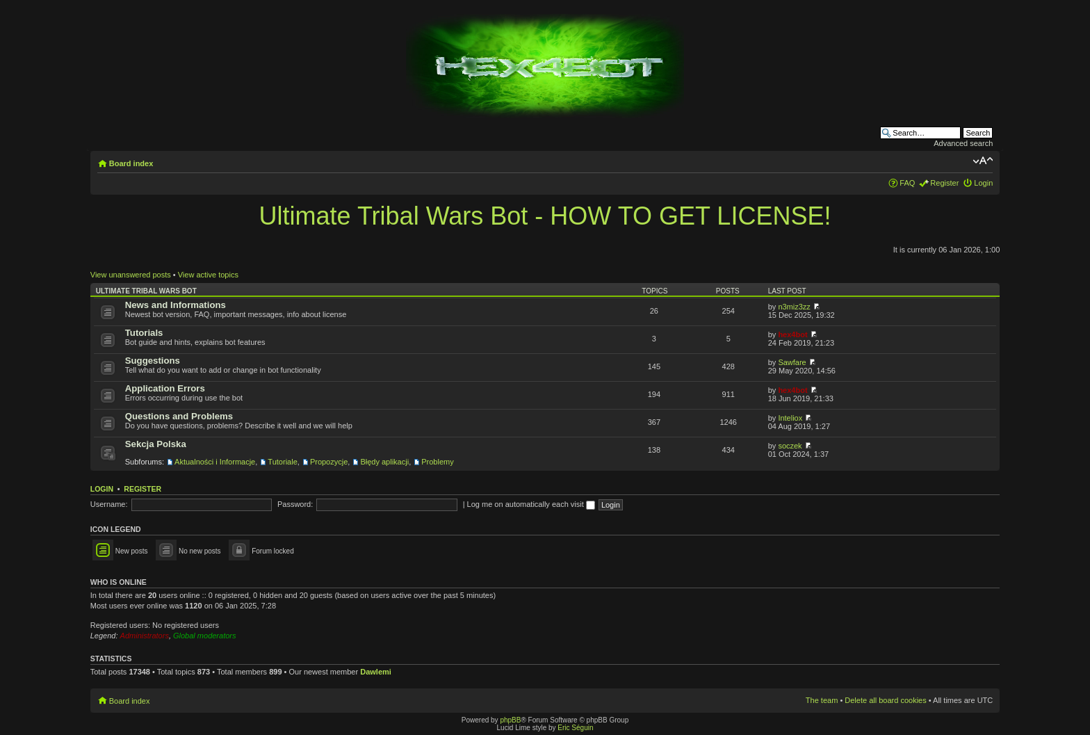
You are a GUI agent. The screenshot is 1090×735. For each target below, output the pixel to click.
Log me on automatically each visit (531, 504)
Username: (109, 504)
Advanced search (963, 143)
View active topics (208, 274)
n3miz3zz (794, 306)
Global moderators (204, 635)
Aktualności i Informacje (214, 462)
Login (983, 183)
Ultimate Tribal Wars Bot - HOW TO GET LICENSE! (545, 216)
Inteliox (790, 418)
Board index (131, 163)
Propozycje (329, 462)
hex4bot (792, 334)
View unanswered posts (130, 274)
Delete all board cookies (885, 700)
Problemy (437, 462)
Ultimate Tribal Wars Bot (146, 291)
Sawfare (792, 362)
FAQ (907, 183)
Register (944, 183)
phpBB (510, 720)
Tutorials (144, 333)
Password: (295, 504)
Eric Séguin (575, 728)
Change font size (983, 160)
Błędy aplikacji (384, 462)
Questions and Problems (179, 416)
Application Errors (165, 388)
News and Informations (175, 305)
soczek (790, 446)
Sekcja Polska (155, 444)
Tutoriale (282, 462)
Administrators (144, 635)
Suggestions (152, 360)
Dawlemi (375, 672)
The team (822, 700)
